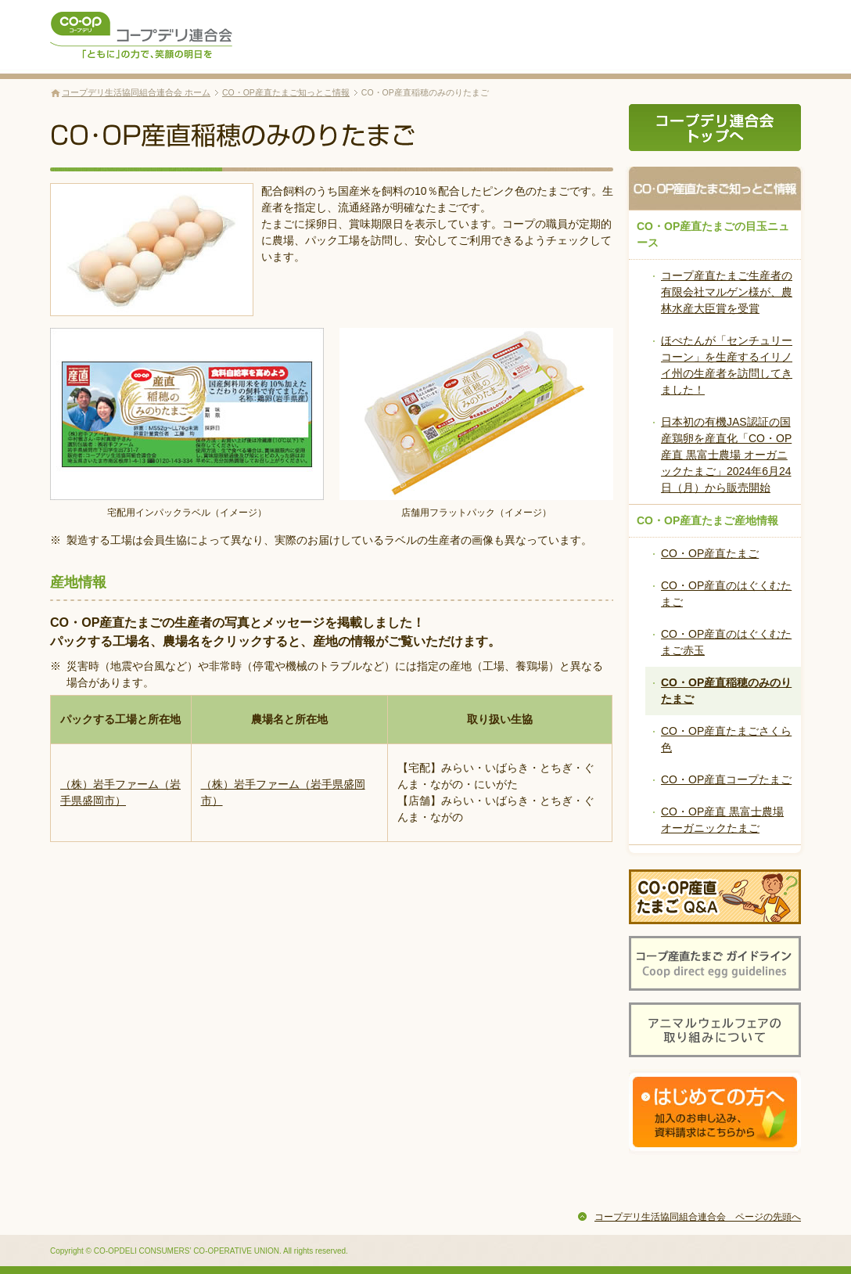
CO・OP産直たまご (710, 553)
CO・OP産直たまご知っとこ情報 (286, 92)
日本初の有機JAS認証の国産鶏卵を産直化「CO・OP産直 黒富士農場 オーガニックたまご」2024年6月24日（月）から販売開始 (726, 455)
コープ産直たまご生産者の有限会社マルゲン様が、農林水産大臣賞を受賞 (726, 292)
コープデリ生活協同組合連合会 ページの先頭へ (697, 1216)
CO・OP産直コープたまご (726, 779)
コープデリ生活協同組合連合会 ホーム (136, 92)
